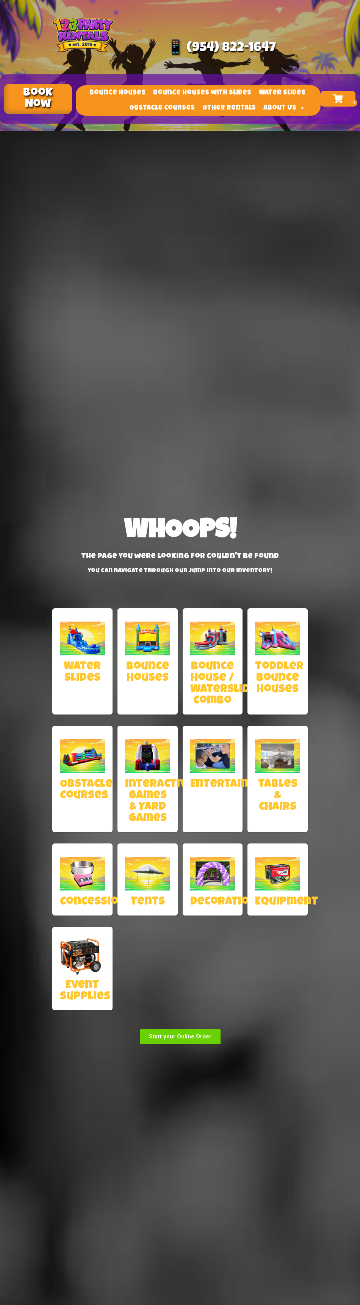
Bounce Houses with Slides (202, 89)
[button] (38, 99)
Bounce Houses (117, 89)
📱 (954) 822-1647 (221, 48)
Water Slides (282, 89)
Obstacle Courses (162, 104)
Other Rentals (229, 104)
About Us (284, 104)
